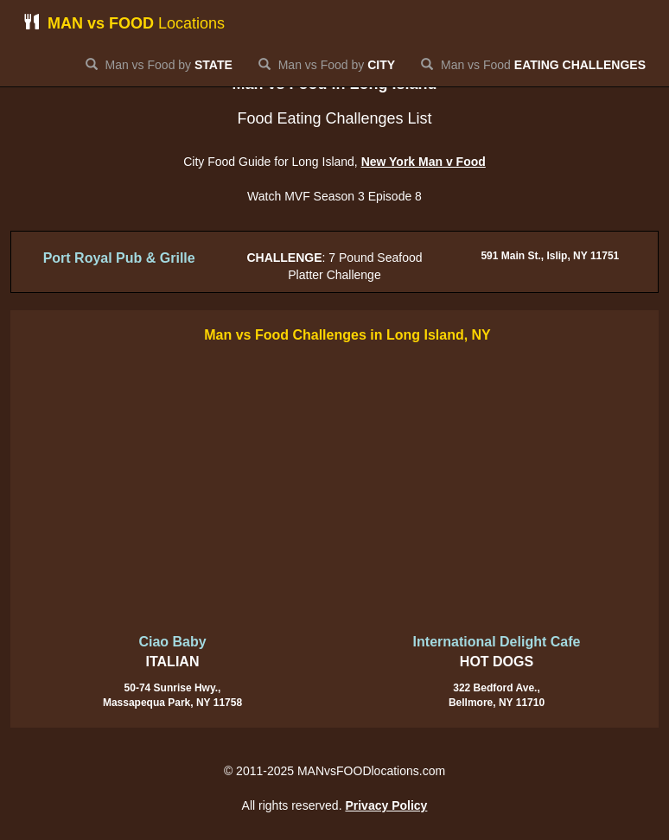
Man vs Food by (159, 65)
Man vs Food (533, 65)
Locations (124, 23)
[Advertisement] (334, 490)
